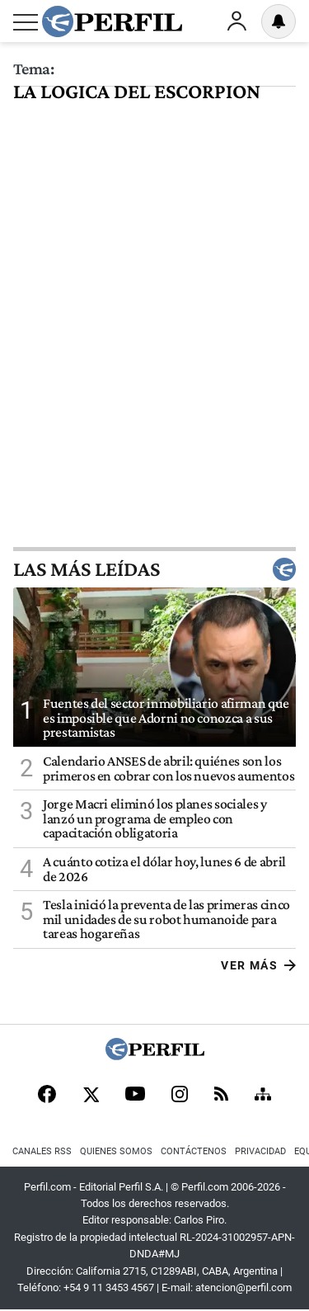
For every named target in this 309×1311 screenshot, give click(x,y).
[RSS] (221, 1095)
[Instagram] (179, 1096)
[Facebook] (47, 1095)
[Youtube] (135, 1095)
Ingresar (236, 21)
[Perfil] (154, 1055)
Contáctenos (194, 1151)
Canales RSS (42, 1151)
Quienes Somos (116, 1151)
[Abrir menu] (25, 22)
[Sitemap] (263, 1095)
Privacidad (260, 1151)
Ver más (258, 965)
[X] (90, 1096)
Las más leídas (154, 569)
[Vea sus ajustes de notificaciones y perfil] (278, 21)
